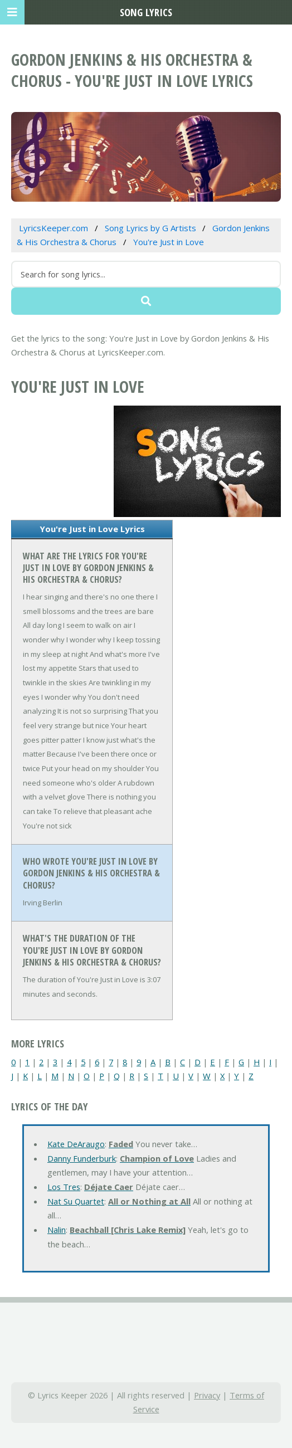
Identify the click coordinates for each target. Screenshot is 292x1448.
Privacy (207, 1395)
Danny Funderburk (81, 1158)
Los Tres (63, 1186)
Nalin (56, 1229)
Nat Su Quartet (75, 1201)
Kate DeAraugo (76, 1143)
